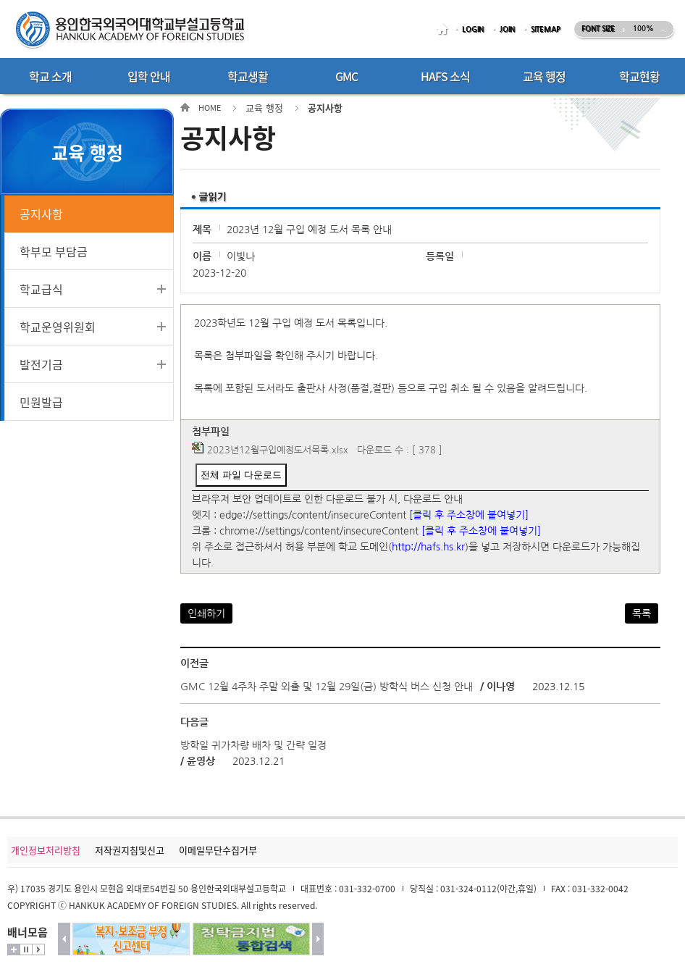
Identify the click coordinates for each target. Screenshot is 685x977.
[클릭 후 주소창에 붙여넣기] (469, 515)
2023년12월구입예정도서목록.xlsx (277, 450)
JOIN (507, 29)
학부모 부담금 (54, 251)
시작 (38, 949)
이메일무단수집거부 (218, 850)
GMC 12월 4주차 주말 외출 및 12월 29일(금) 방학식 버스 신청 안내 (326, 687)
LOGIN (473, 29)
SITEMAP (545, 29)
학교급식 (41, 289)
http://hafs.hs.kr (428, 547)
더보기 (13, 949)
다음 (318, 939)
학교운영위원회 (58, 326)
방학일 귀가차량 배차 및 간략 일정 (253, 745)
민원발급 (41, 402)
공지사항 (41, 213)
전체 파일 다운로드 (241, 474)
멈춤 (26, 949)
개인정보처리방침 (45, 850)
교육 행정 (264, 107)
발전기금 (41, 364)
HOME (445, 29)
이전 (64, 939)
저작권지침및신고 (129, 850)
